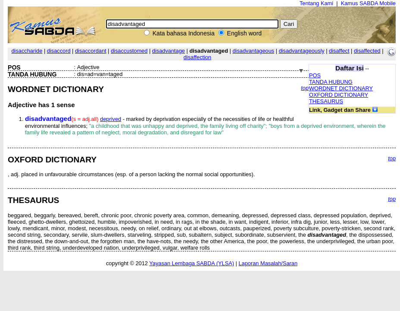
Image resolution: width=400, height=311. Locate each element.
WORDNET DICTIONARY (341, 88)
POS (315, 75)
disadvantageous (253, 51)
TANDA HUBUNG (331, 82)
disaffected (367, 51)
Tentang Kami (316, 3)
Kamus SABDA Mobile (368, 3)
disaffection (198, 57)
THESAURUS (326, 101)
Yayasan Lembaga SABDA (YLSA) (191, 263)
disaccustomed (129, 51)
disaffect (339, 51)
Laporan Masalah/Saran (267, 263)
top (305, 88)
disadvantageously (302, 51)
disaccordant (90, 51)
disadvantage (168, 51)
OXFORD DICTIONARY (338, 95)
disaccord (59, 51)
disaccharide (26, 51)
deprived (110, 119)
